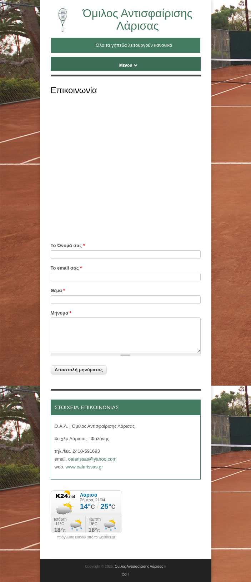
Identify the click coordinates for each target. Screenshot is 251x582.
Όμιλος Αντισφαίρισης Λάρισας (137, 19)
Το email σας (66, 268)
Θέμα (58, 290)
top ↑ (126, 574)
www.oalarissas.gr (84, 467)
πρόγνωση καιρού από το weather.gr (86, 537)
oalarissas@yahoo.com (92, 459)
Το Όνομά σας (68, 245)
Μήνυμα (61, 313)
